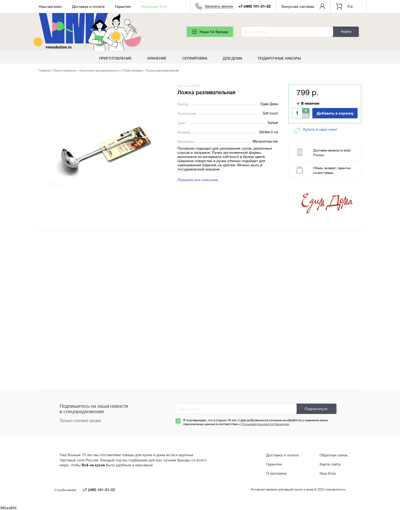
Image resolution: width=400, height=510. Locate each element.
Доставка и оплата (88, 6)
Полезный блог (154, 6)
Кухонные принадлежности (99, 70)
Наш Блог (328, 473)
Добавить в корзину (335, 113)
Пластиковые (132, 70)
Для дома (232, 58)
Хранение (157, 58)
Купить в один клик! (315, 130)
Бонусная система (298, 6)
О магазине (276, 473)
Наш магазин (50, 6)
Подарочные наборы (279, 58)
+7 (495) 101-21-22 (254, 6)
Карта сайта (330, 464)
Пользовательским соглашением (265, 424)
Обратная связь (333, 455)
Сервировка (194, 58)
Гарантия (123, 6)
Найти (346, 31)
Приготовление (115, 58)
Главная (44, 70)
